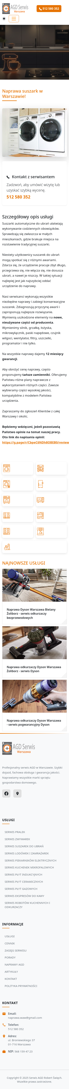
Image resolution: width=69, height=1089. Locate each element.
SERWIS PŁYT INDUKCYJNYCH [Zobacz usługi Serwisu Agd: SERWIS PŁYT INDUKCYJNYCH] (23, 874)
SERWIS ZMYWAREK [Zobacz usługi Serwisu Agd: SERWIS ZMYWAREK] (17, 839)
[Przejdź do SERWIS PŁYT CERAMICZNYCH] (51, 515)
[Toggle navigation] (14, 18)
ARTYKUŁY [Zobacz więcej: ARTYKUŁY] (11, 971)
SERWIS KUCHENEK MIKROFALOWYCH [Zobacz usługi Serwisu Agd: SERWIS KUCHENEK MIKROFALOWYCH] (29, 867)
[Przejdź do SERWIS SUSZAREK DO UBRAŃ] (17, 484)
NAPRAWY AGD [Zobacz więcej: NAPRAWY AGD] (14, 964)
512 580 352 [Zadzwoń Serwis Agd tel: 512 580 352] (16, 1029)
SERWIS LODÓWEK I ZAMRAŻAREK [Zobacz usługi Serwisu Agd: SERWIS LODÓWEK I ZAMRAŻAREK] (27, 853)
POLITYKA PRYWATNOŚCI (21, 986)
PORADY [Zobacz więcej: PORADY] (10, 957)
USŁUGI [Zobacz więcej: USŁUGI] (10, 936)
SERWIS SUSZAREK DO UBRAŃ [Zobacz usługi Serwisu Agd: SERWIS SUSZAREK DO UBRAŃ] (24, 846)
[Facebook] (6, 793)
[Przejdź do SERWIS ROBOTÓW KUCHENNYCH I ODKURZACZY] (34, 547)
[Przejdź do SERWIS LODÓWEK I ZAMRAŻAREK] (51, 484)
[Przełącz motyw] (4, 18)
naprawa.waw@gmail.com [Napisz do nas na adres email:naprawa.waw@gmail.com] (25, 1017)
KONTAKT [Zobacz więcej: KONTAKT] (11, 979)
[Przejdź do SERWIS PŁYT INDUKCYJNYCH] (17, 515)
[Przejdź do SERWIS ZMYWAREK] (51, 468)
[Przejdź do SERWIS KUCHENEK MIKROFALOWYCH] (51, 500)
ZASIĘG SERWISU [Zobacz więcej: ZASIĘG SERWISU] (16, 950)
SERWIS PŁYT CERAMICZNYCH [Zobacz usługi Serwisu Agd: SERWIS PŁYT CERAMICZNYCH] (24, 881)
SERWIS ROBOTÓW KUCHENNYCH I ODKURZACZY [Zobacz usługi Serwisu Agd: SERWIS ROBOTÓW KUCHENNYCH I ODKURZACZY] (27, 905)
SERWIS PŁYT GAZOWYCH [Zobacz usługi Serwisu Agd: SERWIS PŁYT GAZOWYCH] (21, 889)
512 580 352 (18, 197)
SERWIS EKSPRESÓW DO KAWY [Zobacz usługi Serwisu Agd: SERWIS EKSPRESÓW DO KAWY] (24, 896)
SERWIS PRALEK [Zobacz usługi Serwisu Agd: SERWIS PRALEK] (15, 832)
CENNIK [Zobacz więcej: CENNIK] (10, 943)
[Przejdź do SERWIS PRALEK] (17, 468)
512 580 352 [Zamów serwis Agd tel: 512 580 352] (49, 9)
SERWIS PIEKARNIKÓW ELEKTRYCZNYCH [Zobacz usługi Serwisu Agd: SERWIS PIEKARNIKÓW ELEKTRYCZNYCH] (30, 860)
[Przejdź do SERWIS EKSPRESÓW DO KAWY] (51, 531)
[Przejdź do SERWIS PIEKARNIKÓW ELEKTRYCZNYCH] (17, 500)
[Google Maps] (17, 793)
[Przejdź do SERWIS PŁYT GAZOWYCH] (17, 531)
